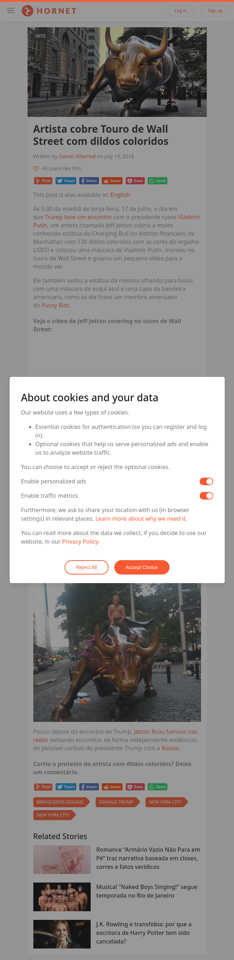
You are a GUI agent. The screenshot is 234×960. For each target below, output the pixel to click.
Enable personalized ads (53, 481)
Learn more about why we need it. (141, 518)
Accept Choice (142, 567)
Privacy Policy (80, 541)
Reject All (86, 567)
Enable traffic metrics (49, 496)
